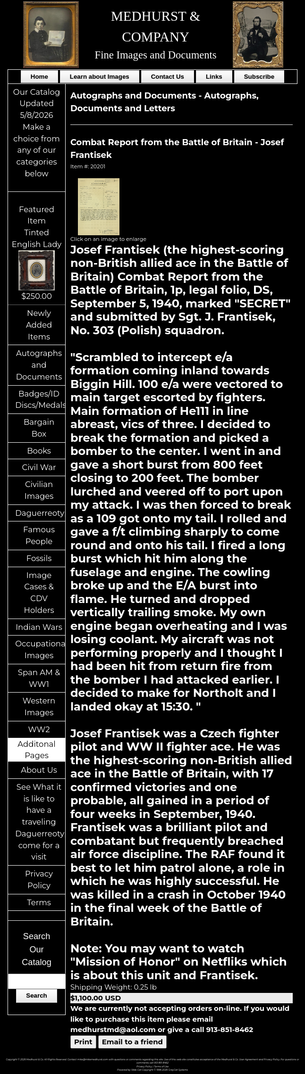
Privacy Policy (39, 879)
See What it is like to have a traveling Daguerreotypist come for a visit (40, 822)
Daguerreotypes (40, 513)
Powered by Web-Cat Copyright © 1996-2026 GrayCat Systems (152, 1069)
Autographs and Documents (39, 364)
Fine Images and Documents (156, 55)
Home (39, 76)
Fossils (39, 558)
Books (39, 450)
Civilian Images (39, 490)
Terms (39, 902)
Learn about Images (99, 76)
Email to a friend (132, 1041)
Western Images (39, 706)
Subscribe (259, 76)
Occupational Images (40, 649)
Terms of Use (161, 1066)
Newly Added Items (39, 324)
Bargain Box (39, 427)
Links (214, 76)
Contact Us (167, 76)
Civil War (39, 467)
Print (83, 1041)
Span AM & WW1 (39, 678)
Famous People (39, 535)
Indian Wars (39, 627)
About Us (39, 770)
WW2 (39, 729)
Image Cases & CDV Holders (39, 592)
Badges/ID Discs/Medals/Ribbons (40, 399)
